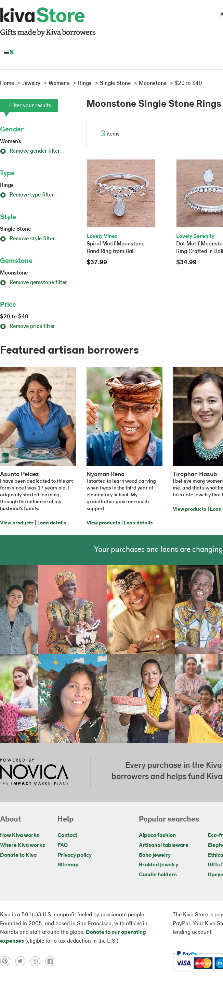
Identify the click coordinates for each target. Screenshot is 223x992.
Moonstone (14, 273)
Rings (7, 185)
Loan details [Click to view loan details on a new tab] (51, 523)
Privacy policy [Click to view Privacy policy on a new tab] (74, 855)
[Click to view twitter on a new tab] (22, 961)
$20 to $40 (14, 317)
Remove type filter (27, 195)
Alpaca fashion (157, 835)
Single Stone (15, 229)
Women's (10, 141)
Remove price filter (27, 326)
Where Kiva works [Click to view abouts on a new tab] (22, 845)
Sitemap (68, 865)
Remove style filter (27, 239)
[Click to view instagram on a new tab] (37, 961)
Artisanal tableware (163, 845)
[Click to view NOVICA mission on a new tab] (34, 772)
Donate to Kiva (18, 855)
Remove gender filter (30, 151)
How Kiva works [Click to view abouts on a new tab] (19, 835)
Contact (67, 835)
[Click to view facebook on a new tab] (52, 961)
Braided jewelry (158, 865)
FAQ (62, 845)
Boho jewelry (155, 855)
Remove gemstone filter (33, 282)
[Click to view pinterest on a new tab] (7, 961)
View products (17, 523)
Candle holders (158, 875)
